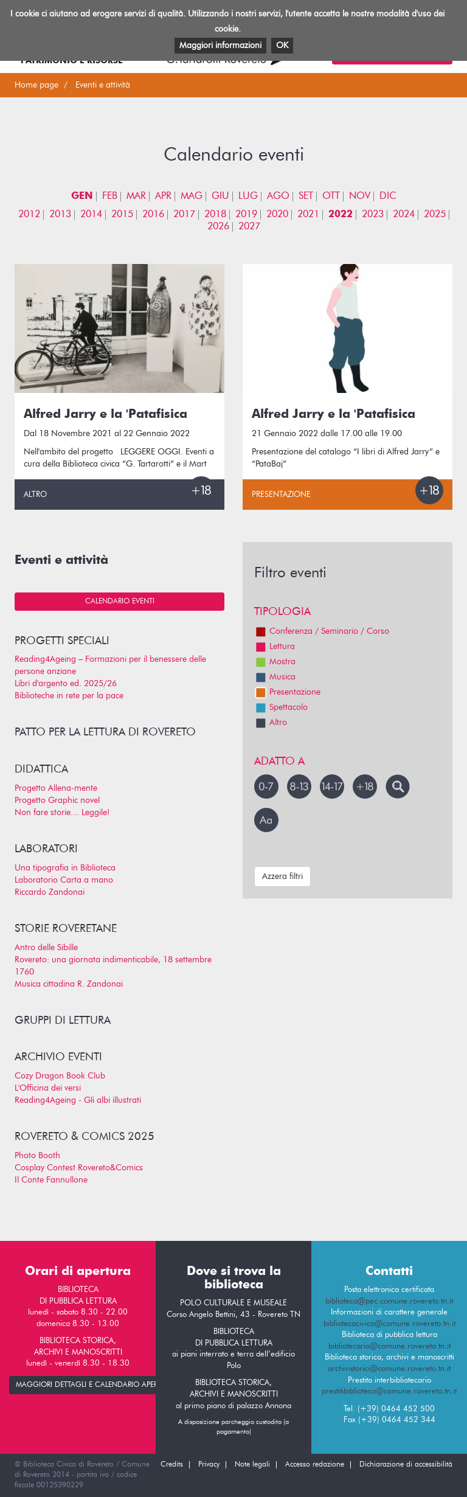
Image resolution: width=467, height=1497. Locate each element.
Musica (275, 677)
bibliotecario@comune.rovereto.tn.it (389, 1346)
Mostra (275, 662)
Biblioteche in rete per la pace (69, 696)
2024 (404, 215)
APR (163, 196)
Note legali (252, 1464)
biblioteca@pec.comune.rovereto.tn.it (389, 1301)
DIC (387, 196)
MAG (191, 196)
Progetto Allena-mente (56, 788)
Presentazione (281, 495)
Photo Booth (37, 1155)
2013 (60, 215)
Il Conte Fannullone (51, 1180)
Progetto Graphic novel (57, 800)
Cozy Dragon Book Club (60, 1076)
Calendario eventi (119, 601)
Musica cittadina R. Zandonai (69, 984)
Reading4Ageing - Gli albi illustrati (78, 1100)
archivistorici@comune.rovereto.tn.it (389, 1369)
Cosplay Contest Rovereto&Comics (79, 1168)
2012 (29, 215)
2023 (373, 215)
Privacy (209, 1464)
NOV (359, 196)
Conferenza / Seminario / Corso (321, 631)
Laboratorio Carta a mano (64, 880)
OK (282, 45)
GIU (220, 196)
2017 (184, 215)
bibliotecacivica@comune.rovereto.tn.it (389, 1324)
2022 (340, 215)
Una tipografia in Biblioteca (65, 868)
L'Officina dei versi (48, 1088)
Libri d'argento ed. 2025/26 (66, 683)
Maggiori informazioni (220, 45)
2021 (308, 215)
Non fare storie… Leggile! (62, 812)
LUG (248, 196)
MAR (136, 196)
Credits (172, 1464)
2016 (153, 215)
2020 (277, 215)
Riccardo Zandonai (50, 892)
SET (306, 196)
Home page (36, 85)
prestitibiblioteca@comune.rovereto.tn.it (389, 1391)
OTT (331, 196)
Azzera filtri (282, 876)
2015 (122, 215)
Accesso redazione (314, 1464)
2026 (218, 227)
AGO (278, 196)
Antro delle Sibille (46, 947)
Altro (35, 495)
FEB (109, 196)
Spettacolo (281, 707)
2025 (435, 215)
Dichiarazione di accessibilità (405, 1464)
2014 (91, 215)
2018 (215, 215)
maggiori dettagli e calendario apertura (95, 1385)
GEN (82, 196)
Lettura (274, 646)
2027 (249, 227)
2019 (246, 215)
